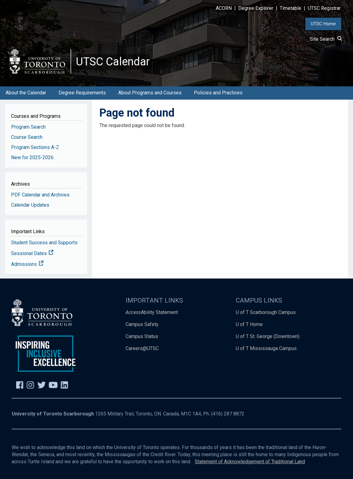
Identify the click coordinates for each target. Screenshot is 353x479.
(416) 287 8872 (227, 414)
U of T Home (249, 324)
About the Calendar (26, 93)
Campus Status (142, 336)
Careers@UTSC (142, 348)
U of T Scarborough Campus (266, 312)
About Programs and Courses (150, 93)
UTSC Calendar (113, 61)
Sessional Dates (32, 253)
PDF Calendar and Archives (40, 195)
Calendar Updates (30, 205)
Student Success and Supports (44, 243)
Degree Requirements (82, 93)
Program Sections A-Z (35, 147)
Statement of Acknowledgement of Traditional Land (250, 462)
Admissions (27, 264)
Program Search (28, 127)
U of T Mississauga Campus (266, 348)
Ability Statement (152, 312)
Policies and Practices (218, 93)
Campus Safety (142, 324)
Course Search (26, 137)
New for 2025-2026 (32, 157)
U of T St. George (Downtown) (267, 336)
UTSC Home (323, 24)
